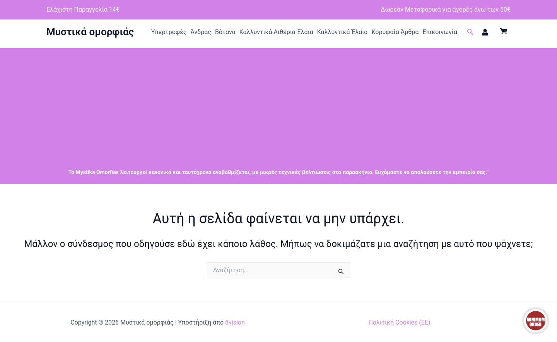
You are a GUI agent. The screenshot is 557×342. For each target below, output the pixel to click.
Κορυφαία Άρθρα (395, 32)
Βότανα (225, 32)
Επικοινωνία (439, 32)
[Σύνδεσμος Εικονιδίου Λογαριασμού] (485, 32)
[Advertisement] (278, 102)
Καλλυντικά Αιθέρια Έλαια (276, 32)
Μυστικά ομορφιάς (90, 32)
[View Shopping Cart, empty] (503, 32)
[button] (470, 32)
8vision (235, 322)
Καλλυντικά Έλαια (342, 32)
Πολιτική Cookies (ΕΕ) (399, 322)
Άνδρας (200, 32)
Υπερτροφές (169, 32)
